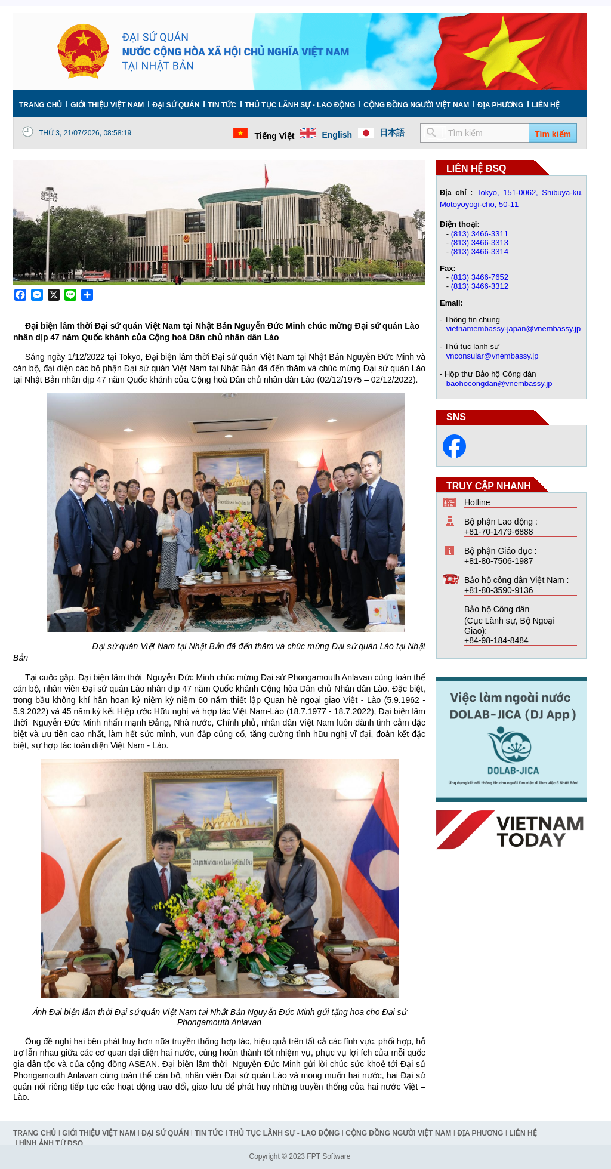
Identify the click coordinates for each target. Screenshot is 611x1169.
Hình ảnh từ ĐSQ (51, 1143)
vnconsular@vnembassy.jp (492, 355)
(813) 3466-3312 (479, 286)
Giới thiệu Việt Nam (107, 105)
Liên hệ (545, 105)
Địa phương (500, 105)
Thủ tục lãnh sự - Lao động (300, 105)
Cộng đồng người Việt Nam (416, 105)
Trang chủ (40, 105)
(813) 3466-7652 (479, 277)
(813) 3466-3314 (479, 251)
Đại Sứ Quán (175, 105)
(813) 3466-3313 (479, 242)
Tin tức (222, 105)
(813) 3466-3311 (479, 233)
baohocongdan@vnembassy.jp (499, 383)
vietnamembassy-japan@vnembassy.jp (513, 328)
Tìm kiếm (553, 134)
